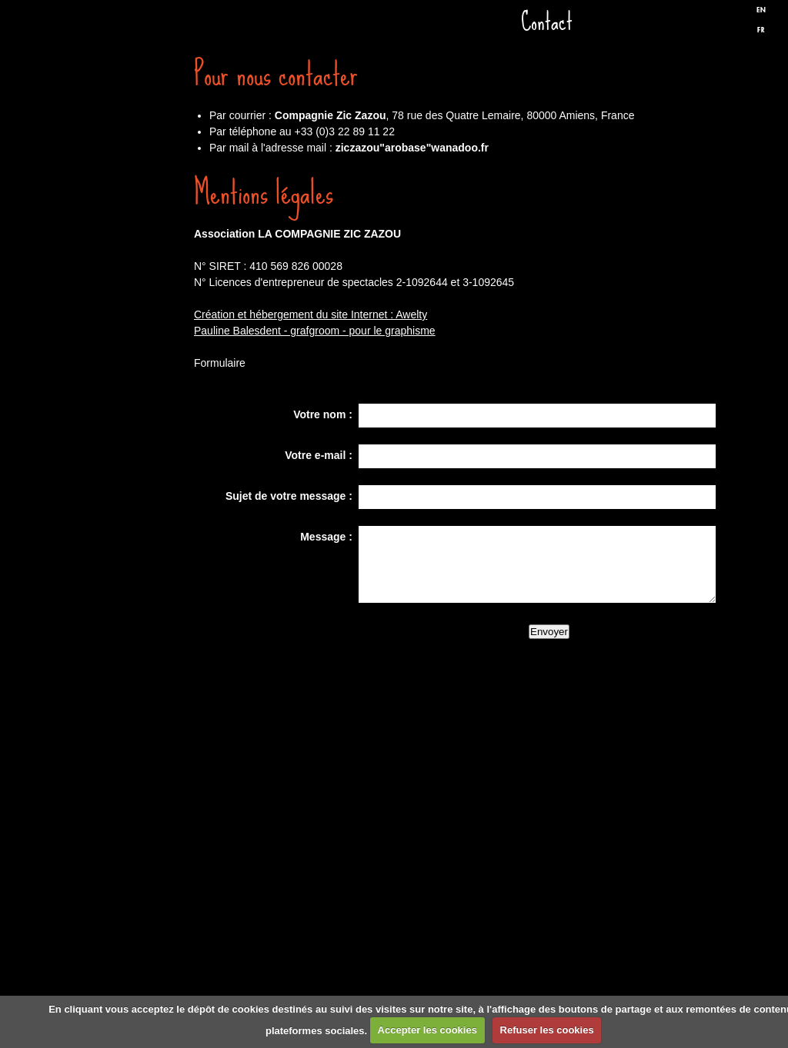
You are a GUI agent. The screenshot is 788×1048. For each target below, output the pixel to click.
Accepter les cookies (427, 1030)
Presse (113, 490)
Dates (113, 214)
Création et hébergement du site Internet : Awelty (310, 314)
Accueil (113, 121)
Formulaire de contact (113, 767)
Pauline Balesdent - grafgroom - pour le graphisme (315, 330)
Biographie (113, 583)
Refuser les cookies (547, 1030)
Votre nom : (322, 414)
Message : (326, 537)
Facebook (701, 25)
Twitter (727, 25)
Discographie (113, 398)
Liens (113, 675)
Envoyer (549, 631)
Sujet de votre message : (288, 496)
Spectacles (113, 306)
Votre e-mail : (318, 455)
